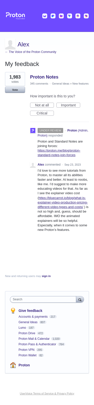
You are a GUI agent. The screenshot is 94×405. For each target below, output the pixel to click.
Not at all (44, 105)
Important (70, 105)
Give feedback (30, 311)
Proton (24, 365)
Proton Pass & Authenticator (38, 344)
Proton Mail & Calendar (34, 339)
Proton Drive (27, 333)
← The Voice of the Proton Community (30, 52)
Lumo (23, 327)
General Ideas (60, 83)
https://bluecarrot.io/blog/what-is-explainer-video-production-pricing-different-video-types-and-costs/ (63, 202)
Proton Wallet (28, 355)
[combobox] (44, 299)
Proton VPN (27, 350)
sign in (46, 276)
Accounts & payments (33, 316)
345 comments (39, 83)
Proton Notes (44, 77)
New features (80, 83)
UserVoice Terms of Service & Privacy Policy (47, 393)
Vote (15, 89)
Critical (45, 113)
